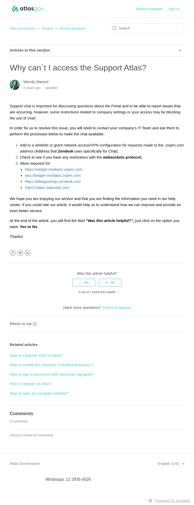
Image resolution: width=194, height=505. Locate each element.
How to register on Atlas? (31, 384)
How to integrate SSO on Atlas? (36, 355)
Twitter (20, 253)
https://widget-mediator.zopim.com (53, 169)
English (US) (169, 463)
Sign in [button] (173, 9)
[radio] (83, 282)
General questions (72, 28)
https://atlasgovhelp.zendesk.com (53, 181)
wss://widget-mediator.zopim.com (53, 175)
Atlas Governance (23, 28)
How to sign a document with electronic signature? (52, 374)
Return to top (23, 323)
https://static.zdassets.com (47, 187)
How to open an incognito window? (39, 393)
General (47, 28)
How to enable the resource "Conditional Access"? (52, 365)
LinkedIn (28, 253)
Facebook (13, 253)
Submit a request (149, 9)
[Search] (146, 28)
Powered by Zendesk (172, 500)
